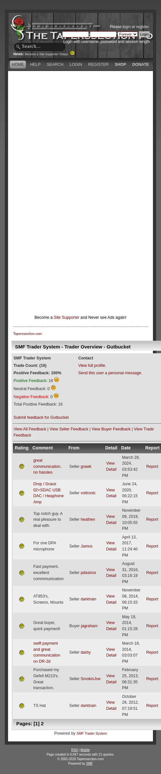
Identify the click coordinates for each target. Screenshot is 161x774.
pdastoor (88, 572)
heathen (87, 519)
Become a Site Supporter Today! (50, 54)
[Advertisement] (75, 133)
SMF (89, 763)
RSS (74, 750)
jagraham (89, 626)
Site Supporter (67, 317)
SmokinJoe (90, 679)
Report (152, 466)
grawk (85, 466)
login (127, 27)
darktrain (88, 599)
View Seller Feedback (69, 429)
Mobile (85, 750)
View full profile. (92, 365)
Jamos (86, 546)
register (142, 27)
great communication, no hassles (47, 466)
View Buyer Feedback (110, 429)
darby (85, 652)
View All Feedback (30, 429)
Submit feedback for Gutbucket (41, 417)
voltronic (87, 493)
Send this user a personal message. (110, 373)
